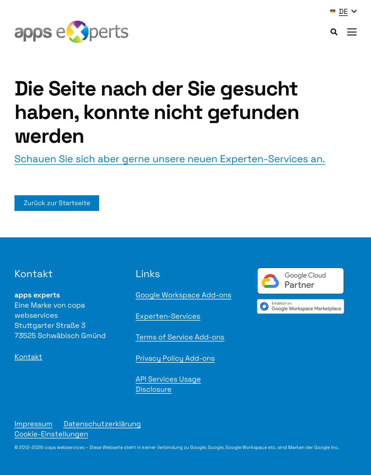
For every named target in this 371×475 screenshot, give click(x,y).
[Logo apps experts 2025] (71, 32)
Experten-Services (168, 316)
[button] (343, 11)
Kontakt (28, 356)
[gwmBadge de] (307, 306)
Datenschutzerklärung (102, 423)
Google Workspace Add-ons (183, 294)
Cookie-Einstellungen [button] (51, 433)
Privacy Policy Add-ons (175, 358)
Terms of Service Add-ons (180, 337)
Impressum (33, 423)
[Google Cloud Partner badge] (307, 281)
